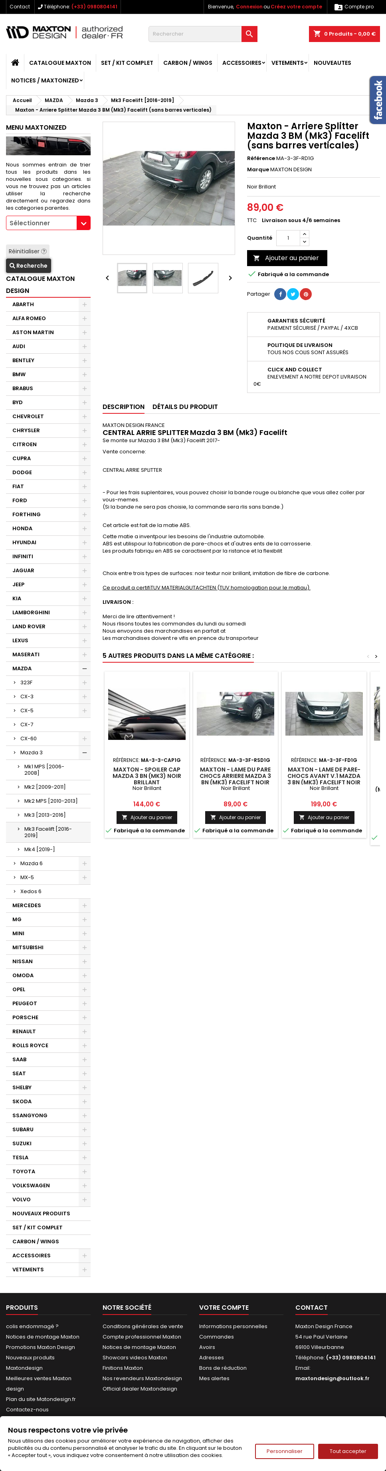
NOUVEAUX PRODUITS (41, 1213)
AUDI (18, 346)
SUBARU (23, 1129)
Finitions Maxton (123, 1368)
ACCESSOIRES (241, 63)
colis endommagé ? (32, 1326)
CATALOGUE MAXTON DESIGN (40, 284)
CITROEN (24, 444)
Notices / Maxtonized (45, 80)
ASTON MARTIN (33, 332)
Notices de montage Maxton (42, 1337)
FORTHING (26, 514)
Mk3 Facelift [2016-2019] (48, 832)
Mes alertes (214, 1378)
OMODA (23, 975)
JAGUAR (23, 570)
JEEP (18, 584)
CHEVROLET (28, 416)
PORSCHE (25, 1017)
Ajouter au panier (286, 258)
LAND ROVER (29, 626)
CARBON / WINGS (187, 63)
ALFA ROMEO (29, 318)
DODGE (22, 472)
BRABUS (22, 388)
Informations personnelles (233, 1326)
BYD (17, 402)
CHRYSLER (26, 430)
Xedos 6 (31, 891)
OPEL (18, 989)
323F (26, 682)
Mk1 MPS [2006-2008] (44, 770)
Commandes (216, 1337)
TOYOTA (23, 1171)
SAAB (19, 1059)
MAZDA (22, 668)
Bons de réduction (223, 1368)
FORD (19, 500)
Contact (20, 6)
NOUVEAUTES (332, 63)
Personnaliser (285, 1451)
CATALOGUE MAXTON (60, 63)
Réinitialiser (28, 251)
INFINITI (22, 556)
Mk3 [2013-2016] (45, 815)
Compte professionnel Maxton (142, 1337)
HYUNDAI (24, 542)
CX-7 (26, 724)
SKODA (22, 1101)
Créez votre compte (296, 6)
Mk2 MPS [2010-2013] (51, 801)
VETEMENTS (287, 63)
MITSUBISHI (28, 947)
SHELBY (22, 1087)
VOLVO (21, 1199)
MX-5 (27, 877)
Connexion (249, 6)
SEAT (19, 1073)
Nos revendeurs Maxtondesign (142, 1378)
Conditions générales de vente (143, 1326)
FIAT (18, 486)
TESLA (20, 1157)
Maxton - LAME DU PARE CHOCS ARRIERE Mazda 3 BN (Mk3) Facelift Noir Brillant (235, 779)
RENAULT (24, 1031)
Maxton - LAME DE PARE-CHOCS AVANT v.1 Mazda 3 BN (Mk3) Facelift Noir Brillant (323, 779)
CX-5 (27, 710)
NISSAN (22, 961)
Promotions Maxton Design (40, 1347)
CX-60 (28, 738)
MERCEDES (26, 905)
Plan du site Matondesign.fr (41, 1399)
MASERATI (26, 654)
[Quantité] (288, 238)
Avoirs (207, 1347)
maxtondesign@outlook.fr (332, 1378)
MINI (18, 933)
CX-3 (27, 696)
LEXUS (20, 640)
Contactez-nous (27, 1409)
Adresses (211, 1357)
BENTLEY (23, 360)
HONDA (22, 528)
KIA (16, 598)
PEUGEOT (24, 1003)
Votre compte (224, 1307)
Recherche (29, 266)
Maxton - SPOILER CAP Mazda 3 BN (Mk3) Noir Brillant (147, 776)
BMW (19, 374)
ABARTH (23, 304)
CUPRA (21, 458)
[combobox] (48, 223)
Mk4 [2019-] (39, 849)
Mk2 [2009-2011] (45, 787)
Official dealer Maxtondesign (140, 1389)
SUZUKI (22, 1143)
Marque (258, 169)
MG (17, 919)
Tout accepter (348, 1451)
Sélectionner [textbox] (30, 223)
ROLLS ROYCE (30, 1045)
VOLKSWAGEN (31, 1185)
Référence (261, 158)
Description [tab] (124, 406)
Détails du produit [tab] (185, 406)
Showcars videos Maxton (135, 1357)
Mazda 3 (31, 752)
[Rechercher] (202, 34)
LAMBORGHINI (31, 612)
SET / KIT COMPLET (127, 63)
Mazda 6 (31, 863)
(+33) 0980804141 (94, 6)
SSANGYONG (30, 1115)
